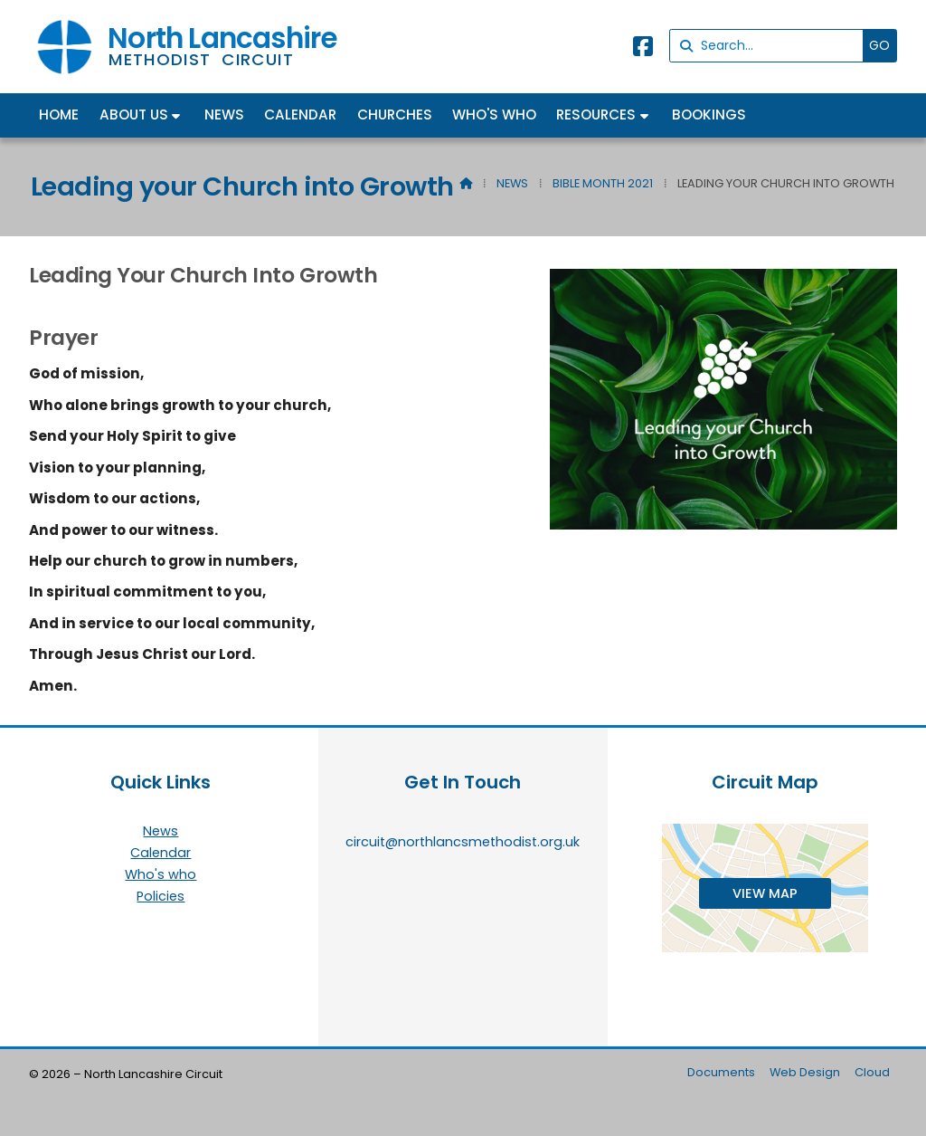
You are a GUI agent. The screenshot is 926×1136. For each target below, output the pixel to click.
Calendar (160, 853)
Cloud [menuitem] (872, 1072)
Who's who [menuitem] (494, 114)
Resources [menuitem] (596, 114)
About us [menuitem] (133, 114)
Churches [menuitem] (394, 114)
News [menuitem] (224, 114)
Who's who (160, 875)
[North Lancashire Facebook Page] (643, 49)
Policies (160, 896)
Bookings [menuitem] (709, 114)
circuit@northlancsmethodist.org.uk (462, 842)
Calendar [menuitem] (300, 114)
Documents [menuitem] (721, 1072)
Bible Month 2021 (603, 183)
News (512, 183)
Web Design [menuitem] (805, 1072)
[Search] (771, 46)
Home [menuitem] (59, 114)
